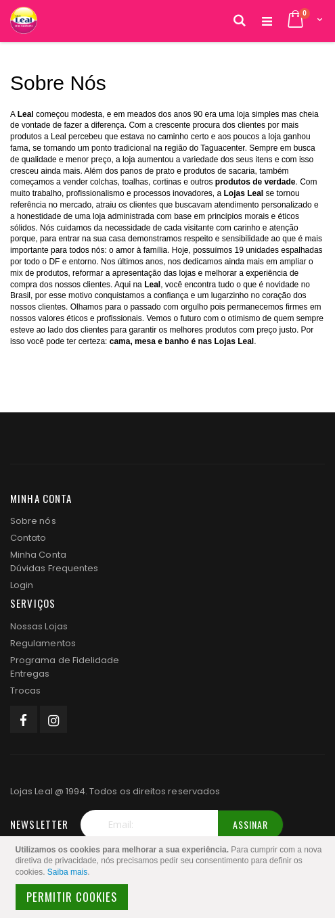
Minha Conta (38, 554)
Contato (28, 537)
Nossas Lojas (39, 626)
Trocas (25, 690)
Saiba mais (67, 872)
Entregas (30, 673)
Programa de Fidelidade (64, 660)
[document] (169, 877)
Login (21, 585)
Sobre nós (33, 520)
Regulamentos (43, 643)
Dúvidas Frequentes (54, 568)
